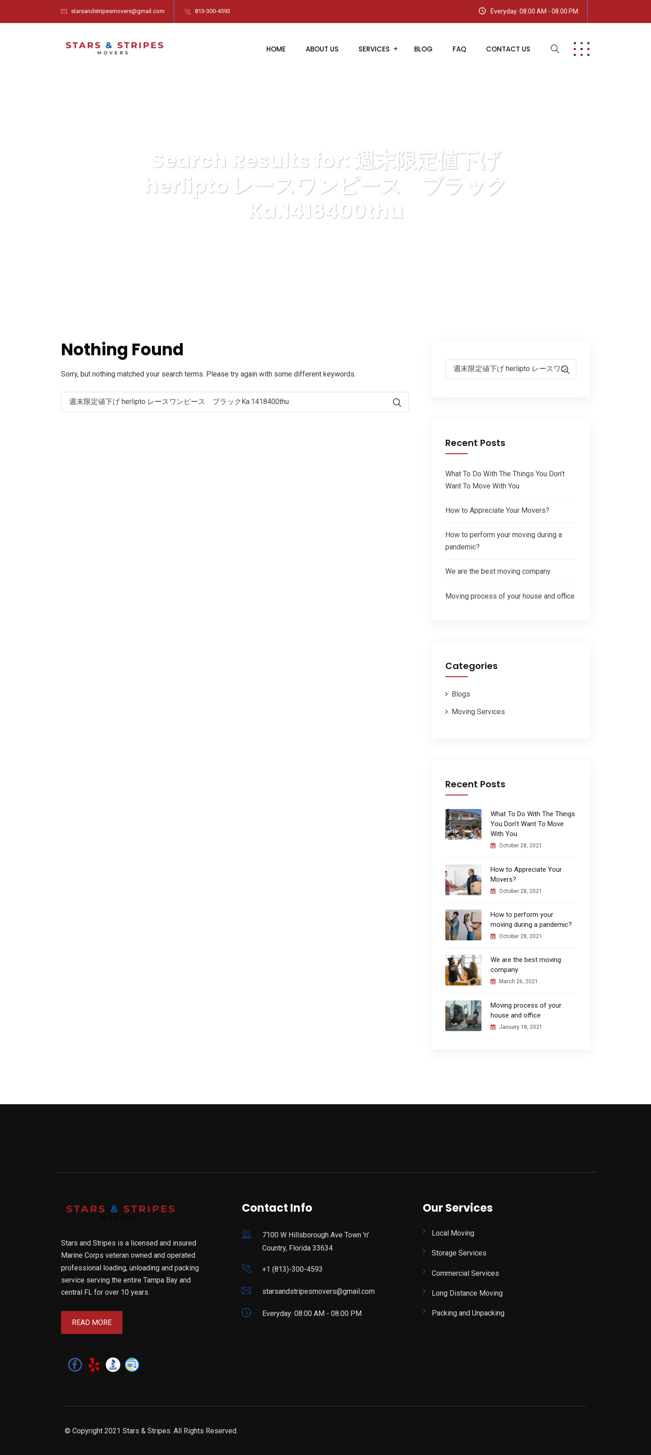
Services (374, 49)
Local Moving (453, 1233)
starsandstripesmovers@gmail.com (118, 11)
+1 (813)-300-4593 (292, 1269)
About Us (322, 49)
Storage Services (459, 1253)
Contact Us (508, 49)
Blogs (461, 694)
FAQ (459, 49)
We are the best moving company (498, 571)
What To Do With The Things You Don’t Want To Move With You (533, 824)
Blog (423, 49)
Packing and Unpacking (468, 1313)
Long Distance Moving (467, 1293)
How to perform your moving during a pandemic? (531, 920)
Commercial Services (465, 1273)
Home (276, 49)
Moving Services (478, 711)
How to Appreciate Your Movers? (497, 510)
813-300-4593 (212, 11)
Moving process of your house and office (510, 596)
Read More (92, 1322)
